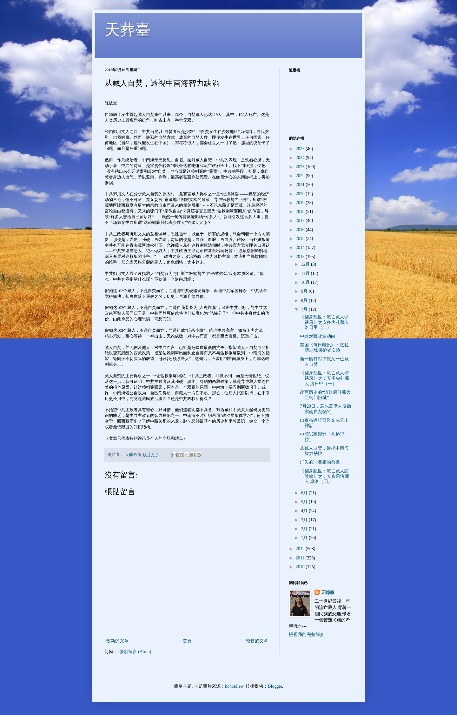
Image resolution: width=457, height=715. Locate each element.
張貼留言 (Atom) (135, 651)
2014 (301, 247)
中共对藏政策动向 (317, 336)
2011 (301, 558)
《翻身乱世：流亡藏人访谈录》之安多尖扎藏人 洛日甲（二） (324, 322)
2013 (301, 256)
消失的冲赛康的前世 (320, 462)
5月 (305, 501)
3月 (305, 520)
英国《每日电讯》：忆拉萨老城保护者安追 (324, 348)
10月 (306, 282)
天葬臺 (127, 29)
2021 (301, 184)
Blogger (275, 686)
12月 (306, 264)
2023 (301, 166)
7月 (305, 309)
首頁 (187, 640)
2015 (301, 238)
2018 (301, 211)
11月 (306, 273)
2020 (301, 193)
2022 (301, 175)
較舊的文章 (257, 640)
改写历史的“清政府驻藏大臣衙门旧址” (325, 395)
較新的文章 (117, 640)
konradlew (234, 686)
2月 (305, 528)
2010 (301, 567)
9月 (305, 291)
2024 (301, 157)
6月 (305, 493)
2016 (301, 229)
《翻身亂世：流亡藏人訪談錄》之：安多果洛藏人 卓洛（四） (324, 476)
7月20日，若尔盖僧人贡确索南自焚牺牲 (325, 409)
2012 (301, 548)
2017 (301, 220)
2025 (301, 148)
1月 (305, 537)
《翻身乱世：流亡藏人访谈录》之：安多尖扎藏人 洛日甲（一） (324, 378)
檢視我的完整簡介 (306, 634)
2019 (301, 202)
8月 (305, 300)
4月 (305, 510)
